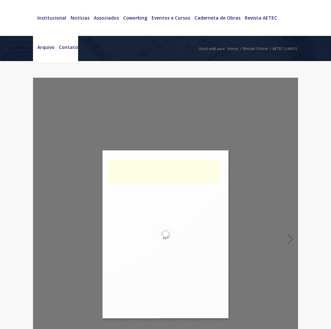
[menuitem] (49, 18)
